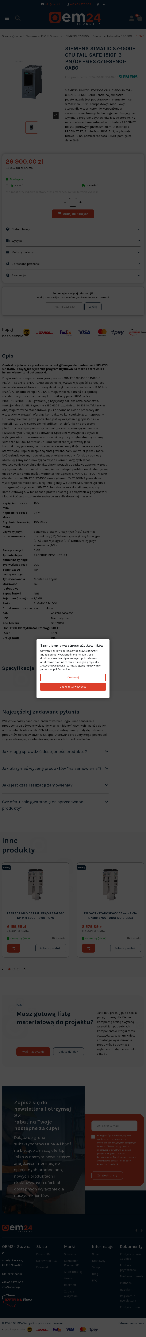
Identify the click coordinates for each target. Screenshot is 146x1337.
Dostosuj (73, 677)
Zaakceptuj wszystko (73, 686)
